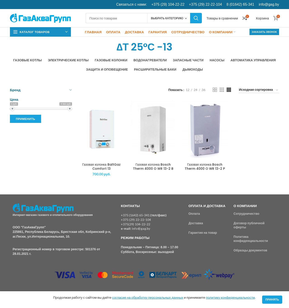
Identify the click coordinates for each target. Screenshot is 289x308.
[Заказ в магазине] (258, 90)
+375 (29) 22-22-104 (205, 4)
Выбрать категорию (167, 18)
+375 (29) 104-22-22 (167, 4)
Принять (272, 299)
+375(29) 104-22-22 (135, 224)
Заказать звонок (264, 31)
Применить (25, 119)
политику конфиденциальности (230, 297)
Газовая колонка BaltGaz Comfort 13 (101, 166)
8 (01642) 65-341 (240, 4)
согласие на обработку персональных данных (147, 297)
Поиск (196, 18)
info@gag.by (269, 4)
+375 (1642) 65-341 (135, 215)
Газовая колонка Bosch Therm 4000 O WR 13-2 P (205, 166)
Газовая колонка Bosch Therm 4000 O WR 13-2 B (153, 166)
